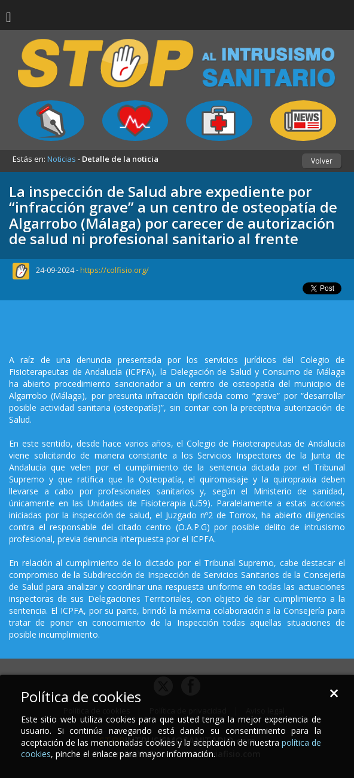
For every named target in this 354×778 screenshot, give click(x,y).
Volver (321, 161)
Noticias (61, 158)
